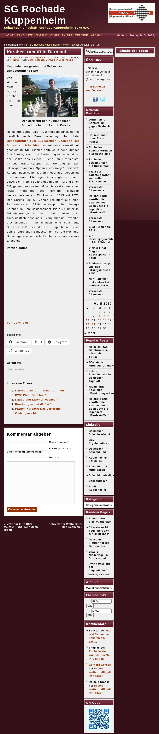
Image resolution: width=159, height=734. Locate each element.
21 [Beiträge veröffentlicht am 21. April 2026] (93, 324)
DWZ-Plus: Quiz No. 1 (31, 395)
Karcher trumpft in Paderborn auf (39, 390)
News (64, 44)
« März (90, 333)
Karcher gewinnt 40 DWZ (33, 404)
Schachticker (98, 481)
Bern (31, 60)
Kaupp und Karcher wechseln (36, 399)
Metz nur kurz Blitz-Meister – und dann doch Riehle (21, 527)
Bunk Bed (104, 574)
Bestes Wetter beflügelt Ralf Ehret (100, 672)
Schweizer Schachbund (59, 60)
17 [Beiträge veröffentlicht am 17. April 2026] (109, 320)
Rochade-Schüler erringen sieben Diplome (100, 150)
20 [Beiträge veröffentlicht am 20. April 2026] (87, 324)
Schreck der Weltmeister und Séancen (66, 525)
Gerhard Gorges (32, 58)
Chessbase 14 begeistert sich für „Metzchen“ (99, 530)
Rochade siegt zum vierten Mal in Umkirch (100, 655)
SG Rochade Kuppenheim (44, 44)
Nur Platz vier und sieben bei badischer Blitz (99, 282)
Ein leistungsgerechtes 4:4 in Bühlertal (102, 239)
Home (9, 35)
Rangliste (25, 35)
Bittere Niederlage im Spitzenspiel (98, 555)
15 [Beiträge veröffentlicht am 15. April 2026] (99, 320)
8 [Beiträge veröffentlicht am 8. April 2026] (100, 316)
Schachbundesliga (101, 475)
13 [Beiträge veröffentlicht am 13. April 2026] (87, 320)
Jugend (41, 35)
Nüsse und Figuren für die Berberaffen (99, 543)
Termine (81, 35)
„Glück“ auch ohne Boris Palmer (98, 138)
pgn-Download (17, 322)
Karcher (39, 60)
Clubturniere (61, 35)
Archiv (96, 35)
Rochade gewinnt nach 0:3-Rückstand (99, 163)
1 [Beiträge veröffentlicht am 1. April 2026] (100, 312)
